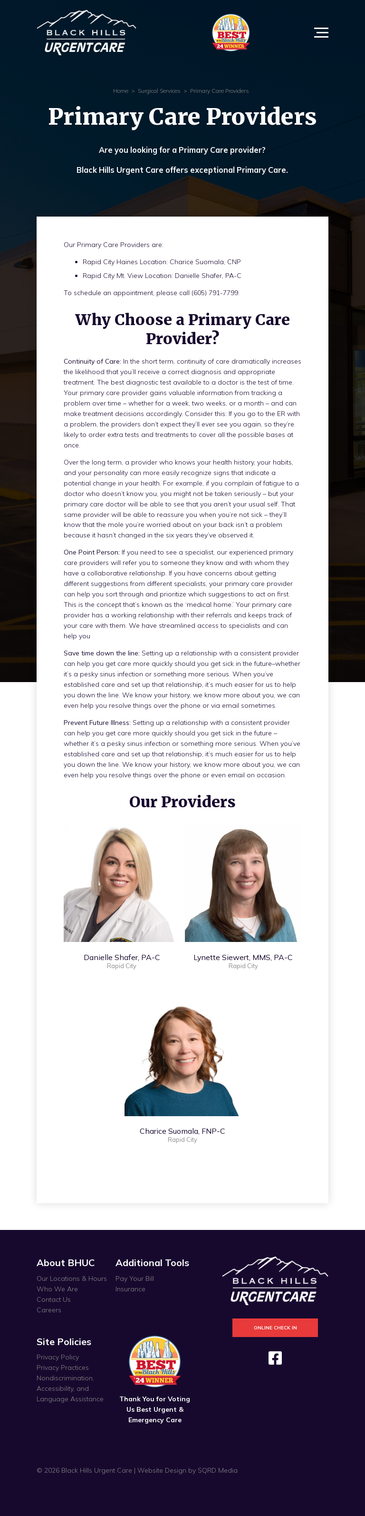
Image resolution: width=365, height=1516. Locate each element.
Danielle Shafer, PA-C (122, 957)
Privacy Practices (63, 1367)
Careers (49, 1310)
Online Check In (275, 1327)
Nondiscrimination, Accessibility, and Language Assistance (70, 1388)
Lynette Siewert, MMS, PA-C (243, 957)
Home (120, 90)
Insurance (130, 1289)
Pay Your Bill (134, 1278)
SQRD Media (218, 1470)
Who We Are (57, 1289)
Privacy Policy (58, 1357)
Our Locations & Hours (72, 1278)
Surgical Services (159, 90)
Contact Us (54, 1299)
